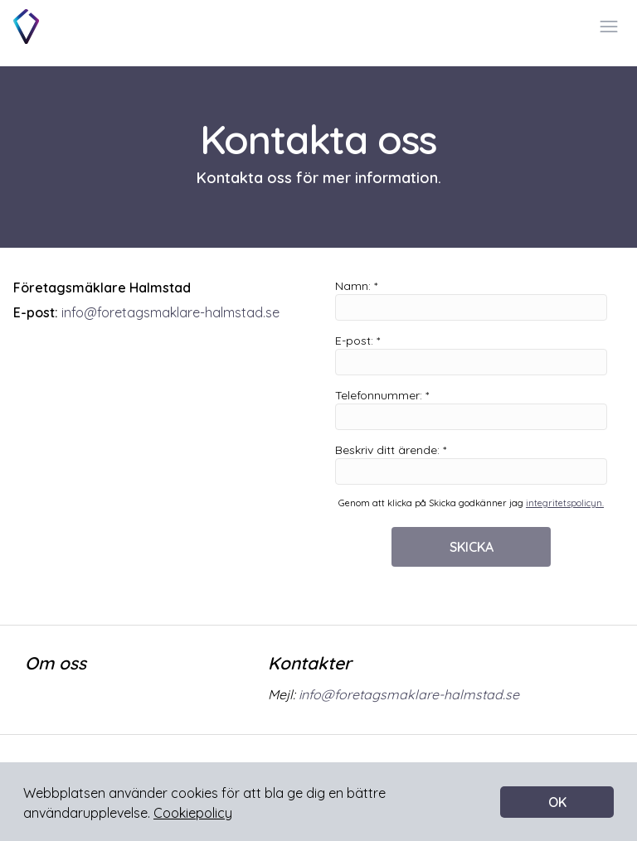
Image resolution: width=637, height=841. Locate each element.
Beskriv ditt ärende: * (471, 463)
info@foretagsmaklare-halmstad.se (170, 312)
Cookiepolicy (192, 813)
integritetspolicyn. (565, 503)
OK (557, 802)
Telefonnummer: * (471, 409)
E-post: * (471, 354)
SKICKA (472, 547)
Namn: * (471, 299)
